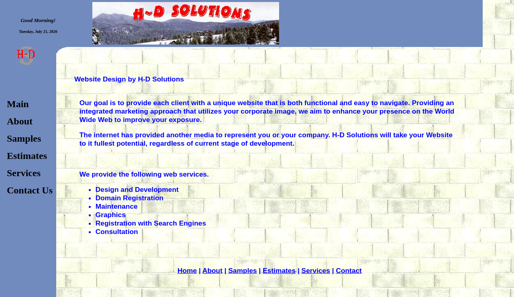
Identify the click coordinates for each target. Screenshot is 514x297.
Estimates (279, 270)
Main (18, 104)
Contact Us (30, 190)
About (212, 270)
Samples (242, 270)
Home (187, 270)
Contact (349, 270)
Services (316, 270)
